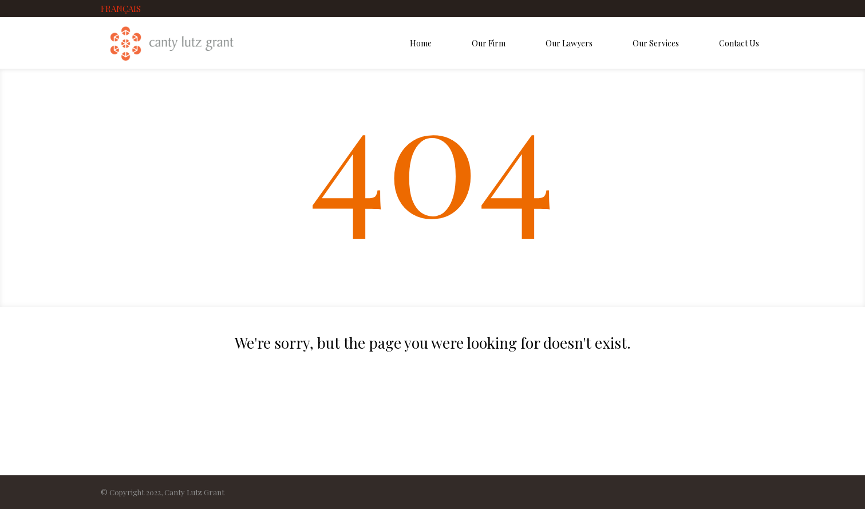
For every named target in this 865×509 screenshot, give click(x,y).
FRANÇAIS (121, 8)
